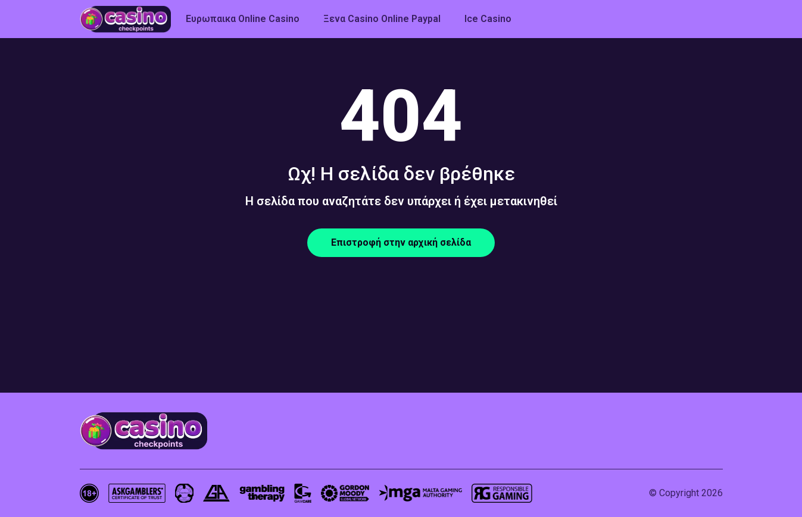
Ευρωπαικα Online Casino (242, 18)
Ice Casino (487, 18)
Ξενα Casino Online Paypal (382, 18)
